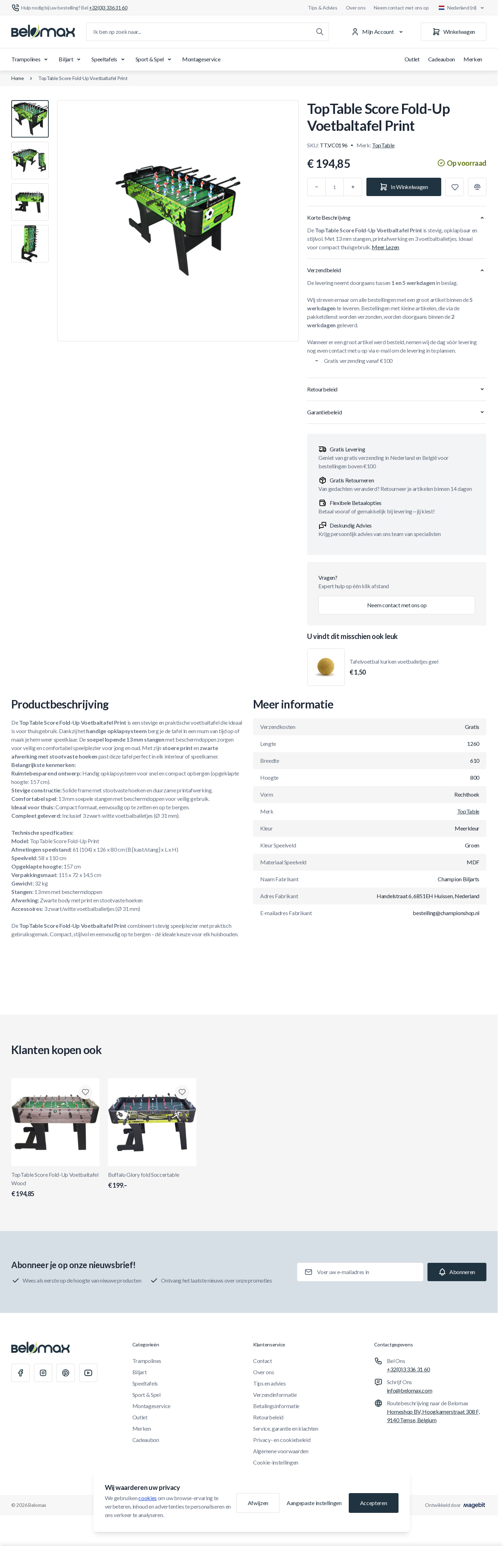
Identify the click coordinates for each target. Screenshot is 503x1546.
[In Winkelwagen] (403, 187)
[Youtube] (88, 1373)
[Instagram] (43, 1373)
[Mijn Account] (378, 32)
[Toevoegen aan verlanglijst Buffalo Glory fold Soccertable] (182, 1092)
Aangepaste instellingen (314, 1502)
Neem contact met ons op (401, 8)
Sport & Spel (155, 59)
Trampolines (30, 59)
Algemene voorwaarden (281, 1451)
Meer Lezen (385, 247)
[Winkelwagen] (453, 32)
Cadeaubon (441, 59)
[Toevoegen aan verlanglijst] (454, 187)
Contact (262, 1360)
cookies (147, 1498)
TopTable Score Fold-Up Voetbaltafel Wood (55, 1185)
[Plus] (353, 187)
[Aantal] (334, 187)
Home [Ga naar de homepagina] (17, 78)
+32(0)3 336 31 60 (408, 1369)
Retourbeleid (268, 1417)
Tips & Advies (322, 8)
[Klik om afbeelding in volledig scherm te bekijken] (178, 220)
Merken (472, 59)
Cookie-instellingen (275, 1462)
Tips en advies (269, 1383)
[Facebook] (20, 1373)
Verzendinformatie (275, 1394)
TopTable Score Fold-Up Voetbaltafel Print (83, 78)
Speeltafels (109, 59)
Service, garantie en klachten (285, 1428)
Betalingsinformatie (276, 1405)
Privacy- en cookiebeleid (281, 1439)
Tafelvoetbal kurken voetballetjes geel (393, 667)
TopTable (383, 145)
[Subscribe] (456, 1272)
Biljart (71, 59)
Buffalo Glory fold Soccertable (152, 1180)
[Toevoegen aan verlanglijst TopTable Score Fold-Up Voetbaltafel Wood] (85, 1092)
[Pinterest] (65, 1373)
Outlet (412, 59)
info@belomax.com (409, 1390)
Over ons (356, 8)
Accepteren (373, 1502)
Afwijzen (258, 1502)
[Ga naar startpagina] (43, 31)
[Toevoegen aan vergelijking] (477, 187)
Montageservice (201, 59)
